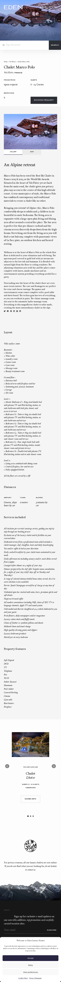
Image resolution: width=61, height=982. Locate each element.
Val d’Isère (12, 61)
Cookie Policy (23, 978)
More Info (30, 799)
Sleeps (34, 80)
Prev (7, 766)
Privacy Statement (35, 978)
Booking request (44, 100)
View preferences (30, 972)
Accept (31, 958)
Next (54, 132)
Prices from (9, 80)
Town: (23, 497)
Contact (41, 7)
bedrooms (9, 93)
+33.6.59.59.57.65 (46, 7)
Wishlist (51, 7)
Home (6, 61)
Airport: (8, 497)
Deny (30, 965)
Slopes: (39, 497)
